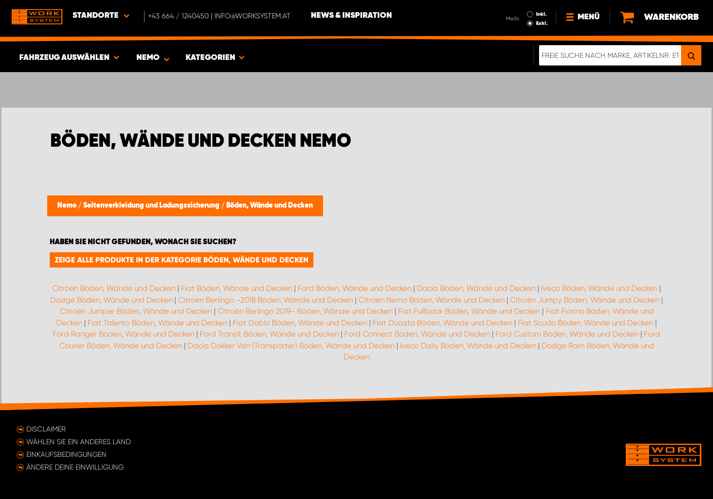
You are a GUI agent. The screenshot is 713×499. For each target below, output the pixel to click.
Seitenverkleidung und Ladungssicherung (152, 205)
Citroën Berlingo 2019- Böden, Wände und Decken (305, 311)
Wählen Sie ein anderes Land (78, 442)
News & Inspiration (351, 16)
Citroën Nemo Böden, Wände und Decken (432, 300)
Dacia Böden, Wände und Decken (476, 288)
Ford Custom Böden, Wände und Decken (566, 334)
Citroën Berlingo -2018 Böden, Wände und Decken (265, 300)
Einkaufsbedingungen (66, 454)
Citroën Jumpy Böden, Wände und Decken (584, 300)
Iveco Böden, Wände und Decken (599, 288)
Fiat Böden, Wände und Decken (236, 288)
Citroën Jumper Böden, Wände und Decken (136, 311)
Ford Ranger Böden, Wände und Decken (123, 334)
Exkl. (542, 23)
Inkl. (541, 14)
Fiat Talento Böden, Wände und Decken (157, 322)
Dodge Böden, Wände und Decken (111, 300)
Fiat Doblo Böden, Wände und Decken (300, 322)
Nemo (67, 205)
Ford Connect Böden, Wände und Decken (417, 334)
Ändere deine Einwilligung (75, 467)
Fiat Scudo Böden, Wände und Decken (585, 322)
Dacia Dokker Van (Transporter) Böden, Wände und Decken (291, 345)
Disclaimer (46, 429)
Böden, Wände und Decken (269, 205)
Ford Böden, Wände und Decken (354, 288)
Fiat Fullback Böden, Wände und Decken (469, 311)
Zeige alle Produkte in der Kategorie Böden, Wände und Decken (181, 259)
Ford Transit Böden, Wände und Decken (269, 334)
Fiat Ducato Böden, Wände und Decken (442, 322)
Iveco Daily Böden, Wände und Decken (468, 345)
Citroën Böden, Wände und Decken (113, 288)
